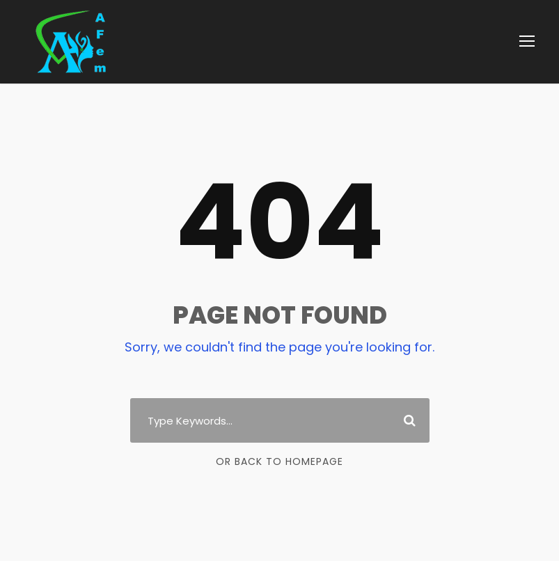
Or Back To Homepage (279, 461)
